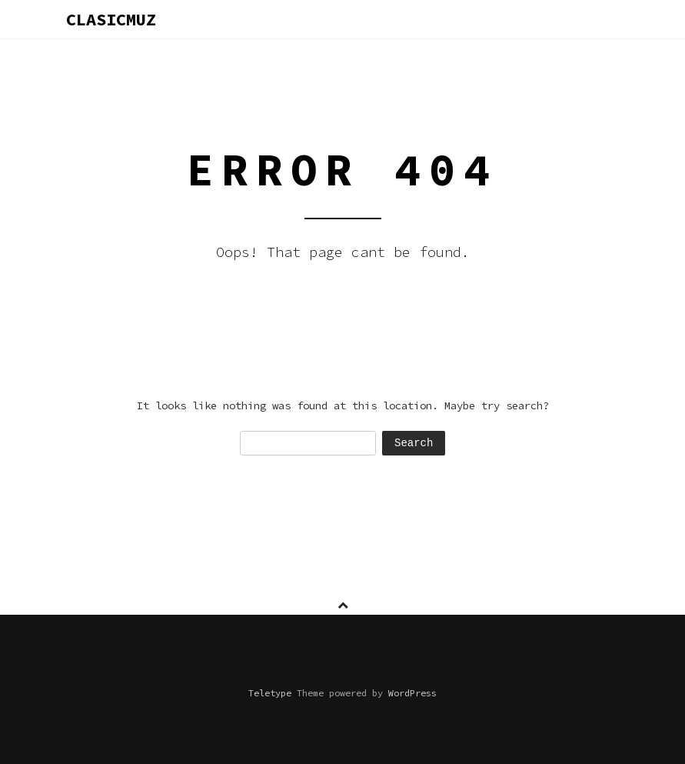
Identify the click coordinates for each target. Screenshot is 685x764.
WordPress (412, 693)
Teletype (269, 693)
